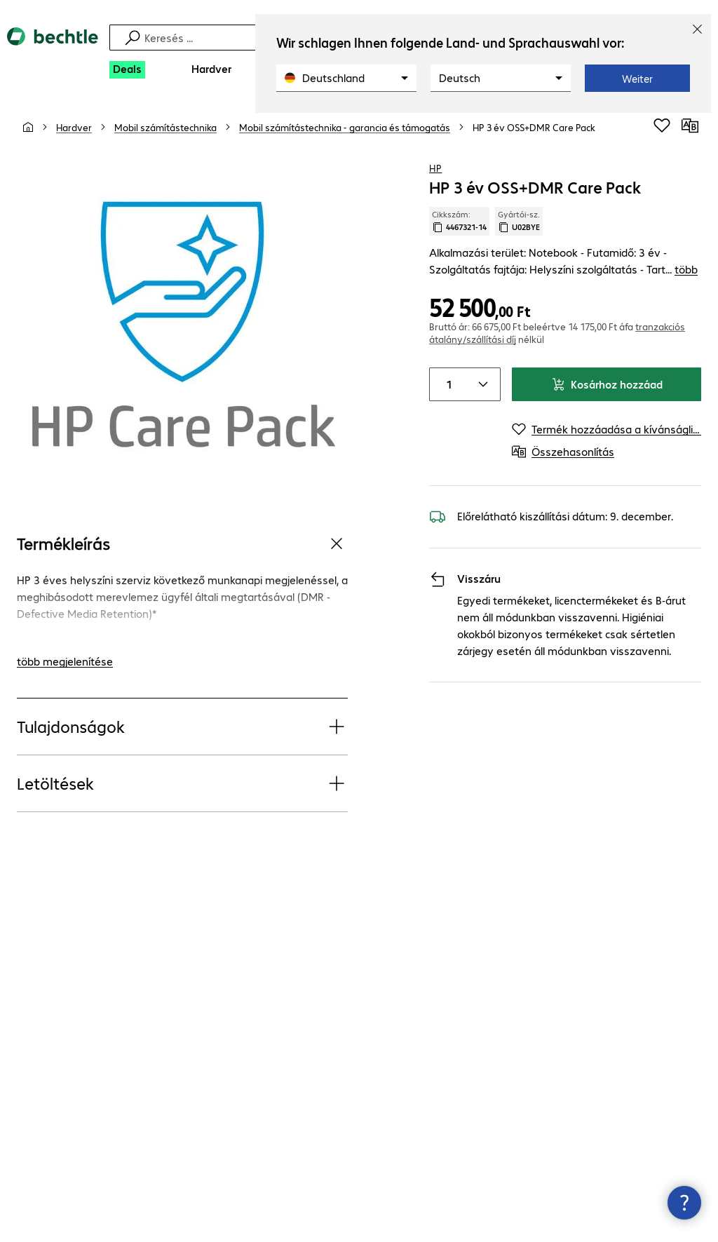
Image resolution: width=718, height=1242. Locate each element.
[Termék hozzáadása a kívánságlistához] (662, 125)
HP (435, 167)
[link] (534, 127)
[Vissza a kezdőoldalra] (52, 48)
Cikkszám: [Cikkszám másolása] (459, 221)
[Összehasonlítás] (690, 125)
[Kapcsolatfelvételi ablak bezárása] (684, 1203)
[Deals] (127, 70)
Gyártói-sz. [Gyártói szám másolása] (519, 221)
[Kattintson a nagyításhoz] (184, 326)
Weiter (637, 79)
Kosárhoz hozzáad (607, 384)
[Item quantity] (446, 384)
